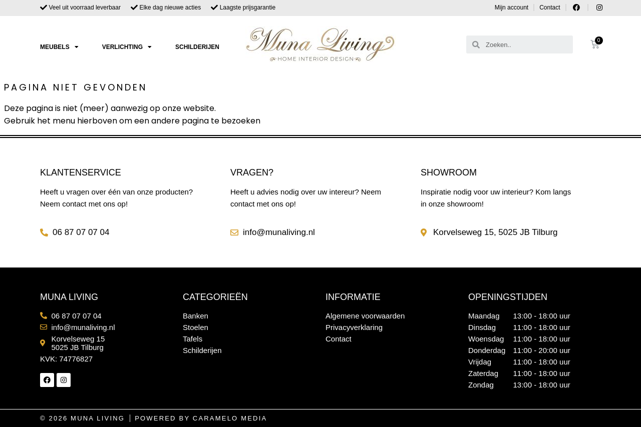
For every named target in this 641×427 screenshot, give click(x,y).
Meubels (59, 47)
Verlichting (127, 47)
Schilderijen (197, 47)
